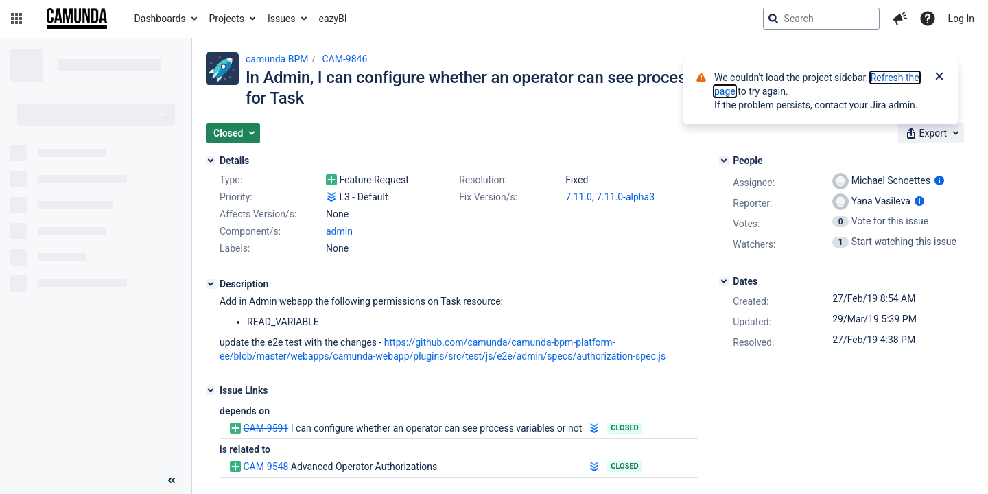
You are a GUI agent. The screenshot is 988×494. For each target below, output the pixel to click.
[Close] (939, 77)
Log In (961, 18)
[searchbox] (821, 19)
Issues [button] (282, 18)
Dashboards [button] (160, 18)
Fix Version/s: (488, 196)
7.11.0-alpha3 (625, 196)
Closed (625, 427)
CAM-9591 (265, 428)
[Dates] (724, 281)
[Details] (210, 160)
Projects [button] (226, 18)
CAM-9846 (344, 59)
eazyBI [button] (333, 18)
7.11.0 (578, 196)
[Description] (210, 284)
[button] (16, 18)
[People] (724, 160)
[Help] (928, 19)
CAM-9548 (265, 466)
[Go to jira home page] (77, 18)
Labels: (235, 248)
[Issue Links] (210, 390)
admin (339, 231)
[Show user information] (939, 180)
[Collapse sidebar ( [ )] (171, 480)
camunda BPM (277, 59)
